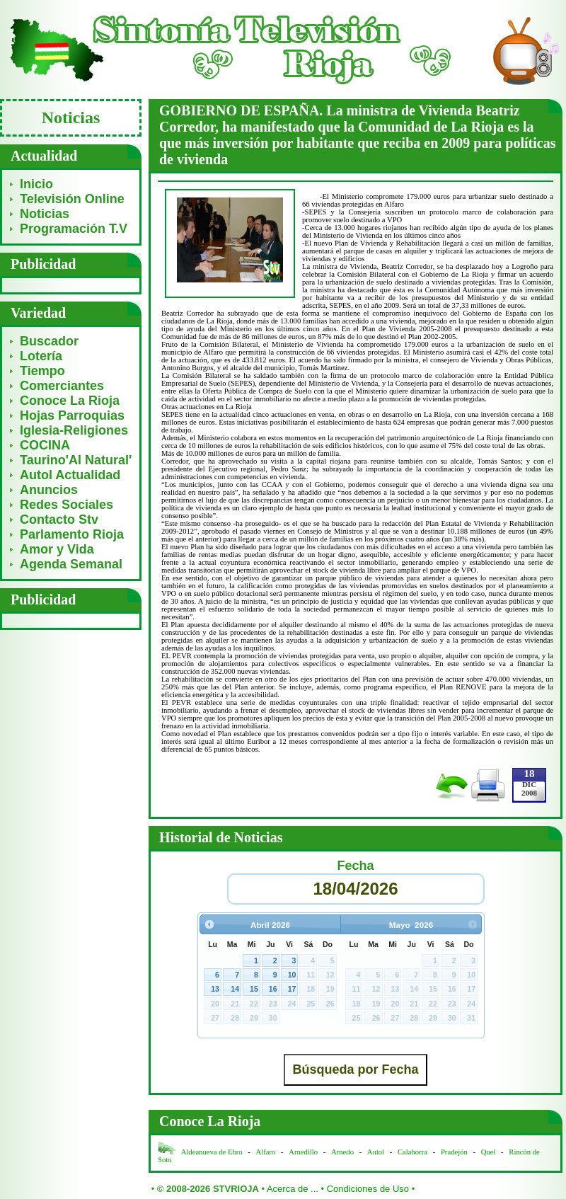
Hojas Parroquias (72, 415)
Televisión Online (72, 199)
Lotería (41, 356)
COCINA (45, 445)
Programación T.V (73, 229)
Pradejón (454, 1152)
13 (215, 989)
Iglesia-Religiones (74, 430)
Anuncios (49, 490)
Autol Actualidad (70, 475)
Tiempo (42, 371)
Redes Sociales (66, 505)
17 (292, 989)
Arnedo (342, 1152)
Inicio (36, 184)
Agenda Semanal (71, 564)
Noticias (44, 214)
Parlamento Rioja (72, 534)
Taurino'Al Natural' (76, 460)
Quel (488, 1152)
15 (254, 989)
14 (235, 989)
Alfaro (266, 1152)
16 (273, 989)
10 (292, 974)
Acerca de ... (292, 1188)
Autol (376, 1152)
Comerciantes (62, 386)
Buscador (49, 341)
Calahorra (412, 1152)
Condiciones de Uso (368, 1188)
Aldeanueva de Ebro (212, 1152)
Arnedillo (303, 1152)
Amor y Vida (57, 549)
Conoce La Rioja (70, 401)
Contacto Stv (59, 519)
